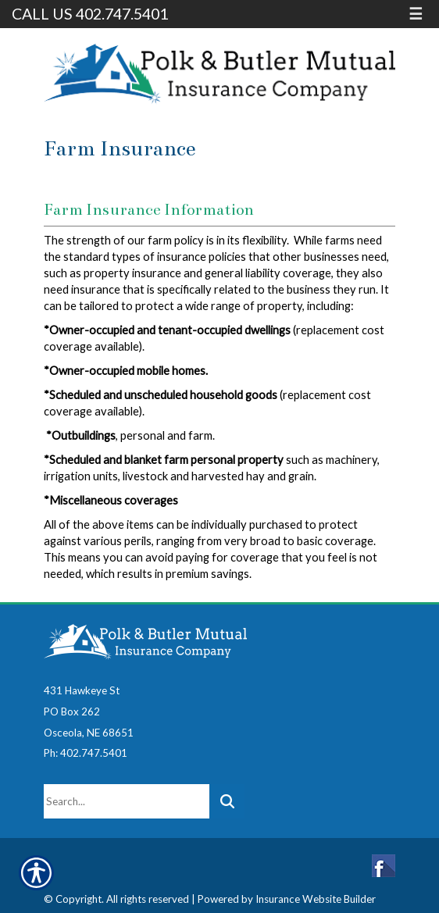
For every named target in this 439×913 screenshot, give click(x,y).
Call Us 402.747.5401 (90, 14)
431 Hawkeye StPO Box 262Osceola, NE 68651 (89, 711)
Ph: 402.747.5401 (85, 753)
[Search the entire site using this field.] (126, 801)
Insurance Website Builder (315, 899)
